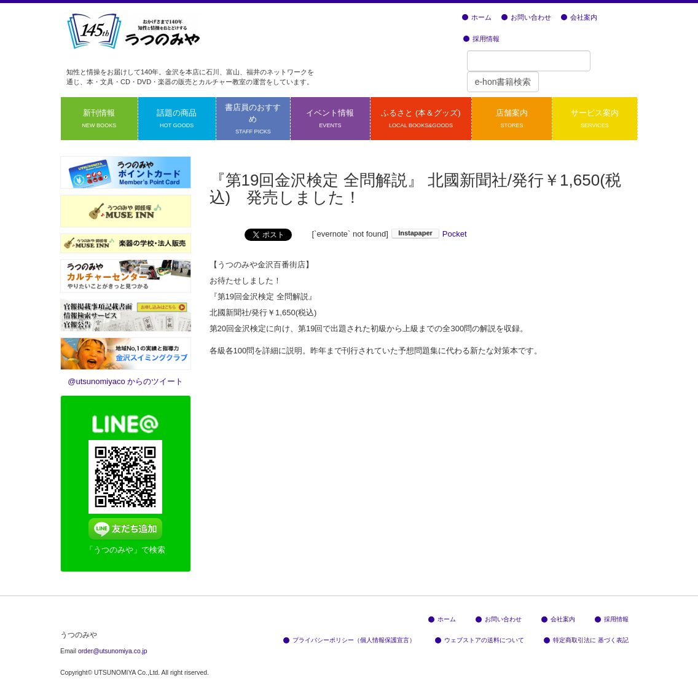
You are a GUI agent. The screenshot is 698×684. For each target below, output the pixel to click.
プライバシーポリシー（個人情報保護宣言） (349, 640)
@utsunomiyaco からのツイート (125, 381)
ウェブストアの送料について (479, 640)
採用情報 (481, 38)
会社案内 (579, 17)
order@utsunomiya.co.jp (112, 651)
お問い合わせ (526, 17)
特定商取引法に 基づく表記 (586, 640)
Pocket (454, 233)
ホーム (477, 17)
